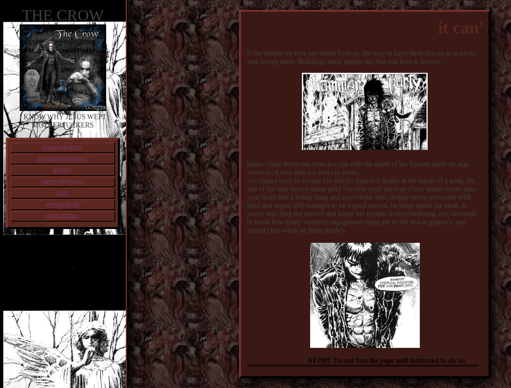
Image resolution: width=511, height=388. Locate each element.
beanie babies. (63, 148)
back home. (63, 216)
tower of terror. (63, 182)
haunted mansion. (63, 159)
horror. (63, 170)
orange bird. (63, 205)
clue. (63, 193)
